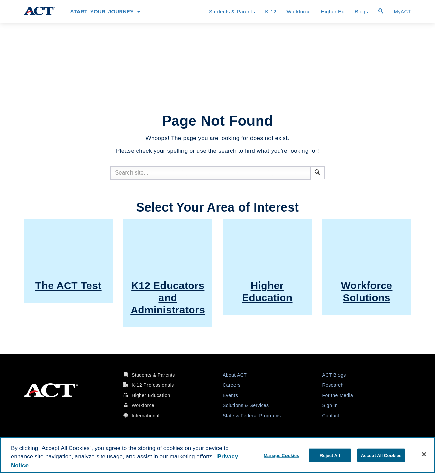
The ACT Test (68, 285)
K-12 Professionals (153, 385)
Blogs (361, 11)
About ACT (235, 375)
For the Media (337, 395)
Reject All (330, 455)
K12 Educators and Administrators (167, 297)
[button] (317, 172)
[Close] (424, 454)
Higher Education (151, 395)
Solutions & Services (246, 405)
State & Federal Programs (252, 415)
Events (230, 395)
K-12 (270, 11)
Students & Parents (232, 11)
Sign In (330, 405)
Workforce (298, 11)
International (145, 415)
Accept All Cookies (381, 455)
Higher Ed (333, 11)
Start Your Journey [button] (105, 11)
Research (333, 385)
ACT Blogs (334, 375)
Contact (331, 415)
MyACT (402, 11)
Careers (232, 385)
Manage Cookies (281, 455)
